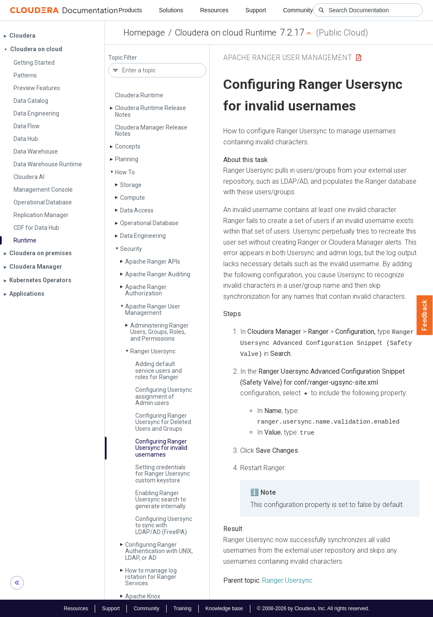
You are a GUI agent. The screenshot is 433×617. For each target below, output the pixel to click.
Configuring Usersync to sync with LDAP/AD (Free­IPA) (163, 525)
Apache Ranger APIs (152, 261)
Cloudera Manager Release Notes (151, 130)
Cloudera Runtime (139, 95)
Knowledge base (224, 608)
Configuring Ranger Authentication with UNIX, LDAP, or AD (159, 551)
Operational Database (149, 223)
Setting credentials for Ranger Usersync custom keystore (162, 474)
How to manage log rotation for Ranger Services (151, 577)
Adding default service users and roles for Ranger (158, 370)
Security (131, 248)
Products (130, 10)
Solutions (171, 10)
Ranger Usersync (152, 351)
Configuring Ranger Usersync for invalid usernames (161, 448)
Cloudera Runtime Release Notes (150, 111)
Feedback (425, 315)
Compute (132, 197)
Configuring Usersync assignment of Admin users (163, 396)
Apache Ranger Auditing (157, 274)
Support (255, 10)
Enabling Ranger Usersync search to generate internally (160, 500)
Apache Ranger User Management (152, 309)
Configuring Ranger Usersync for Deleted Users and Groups (163, 422)
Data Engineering (143, 235)
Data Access (136, 210)
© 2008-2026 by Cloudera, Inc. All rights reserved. (313, 608)
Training (182, 608)
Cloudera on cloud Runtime (226, 33)
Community (298, 10)
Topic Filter (122, 58)
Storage (131, 185)
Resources (214, 10)
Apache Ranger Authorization (146, 290)
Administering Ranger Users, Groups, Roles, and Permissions (159, 332)
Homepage (144, 33)
